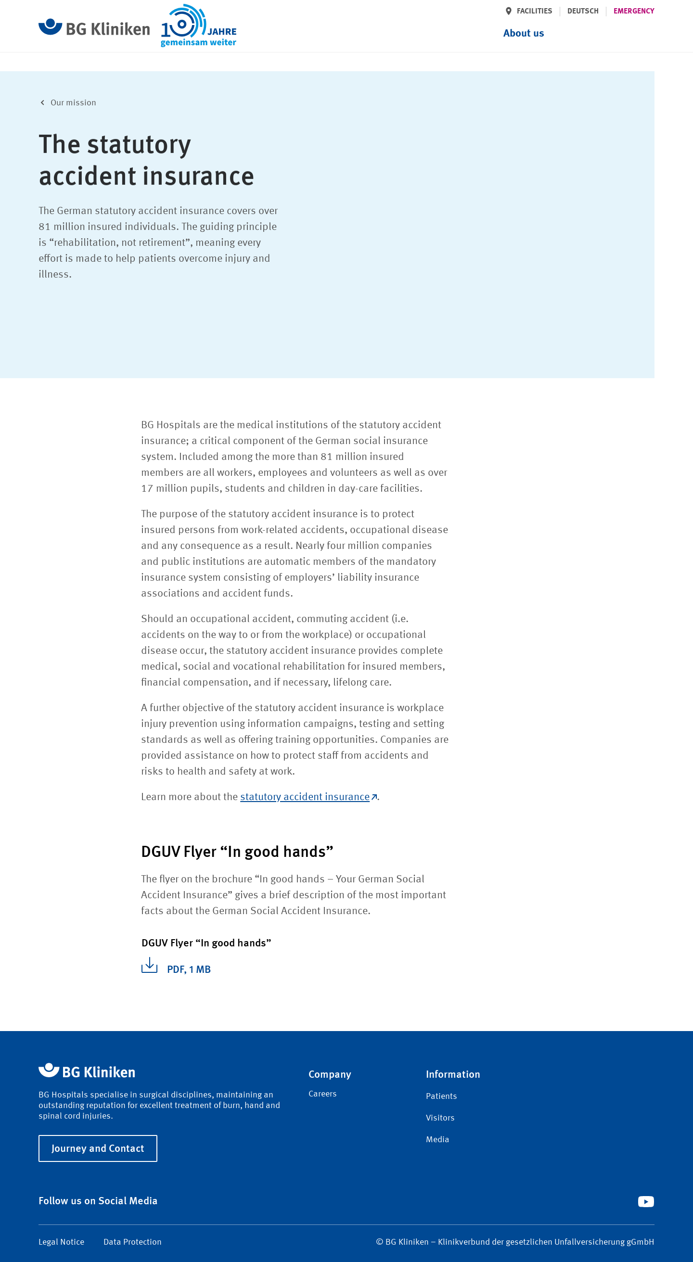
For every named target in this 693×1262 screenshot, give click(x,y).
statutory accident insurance (308, 797)
